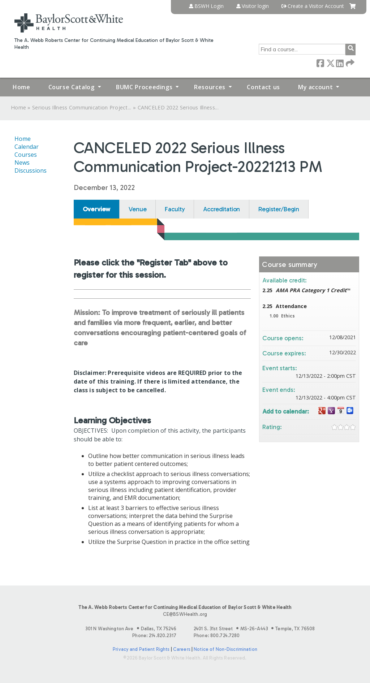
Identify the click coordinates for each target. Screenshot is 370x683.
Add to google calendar (322, 411)
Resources (209, 87)
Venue (137, 209)
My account (315, 87)
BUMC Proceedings (144, 87)
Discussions (30, 170)
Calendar (26, 147)
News (22, 163)
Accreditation (221, 209)
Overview (97, 209)
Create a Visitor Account (316, 6)
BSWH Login (209, 6)
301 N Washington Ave (130, 628)
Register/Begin (278, 209)
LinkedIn (339, 63)
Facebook (320, 63)
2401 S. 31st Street (254, 628)
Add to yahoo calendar (331, 411)
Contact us (263, 87)
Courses (25, 155)
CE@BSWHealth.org (185, 614)
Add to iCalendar (340, 410)
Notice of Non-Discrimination (225, 649)
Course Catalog (71, 87)
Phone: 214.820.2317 (154, 635)
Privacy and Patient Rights (141, 649)
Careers (181, 649)
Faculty (175, 209)
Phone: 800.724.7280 (217, 635)
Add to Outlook (350, 411)
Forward (349, 63)
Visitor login (255, 6)
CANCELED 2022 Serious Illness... (178, 107)
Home (21, 87)
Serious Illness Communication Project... (82, 107)
